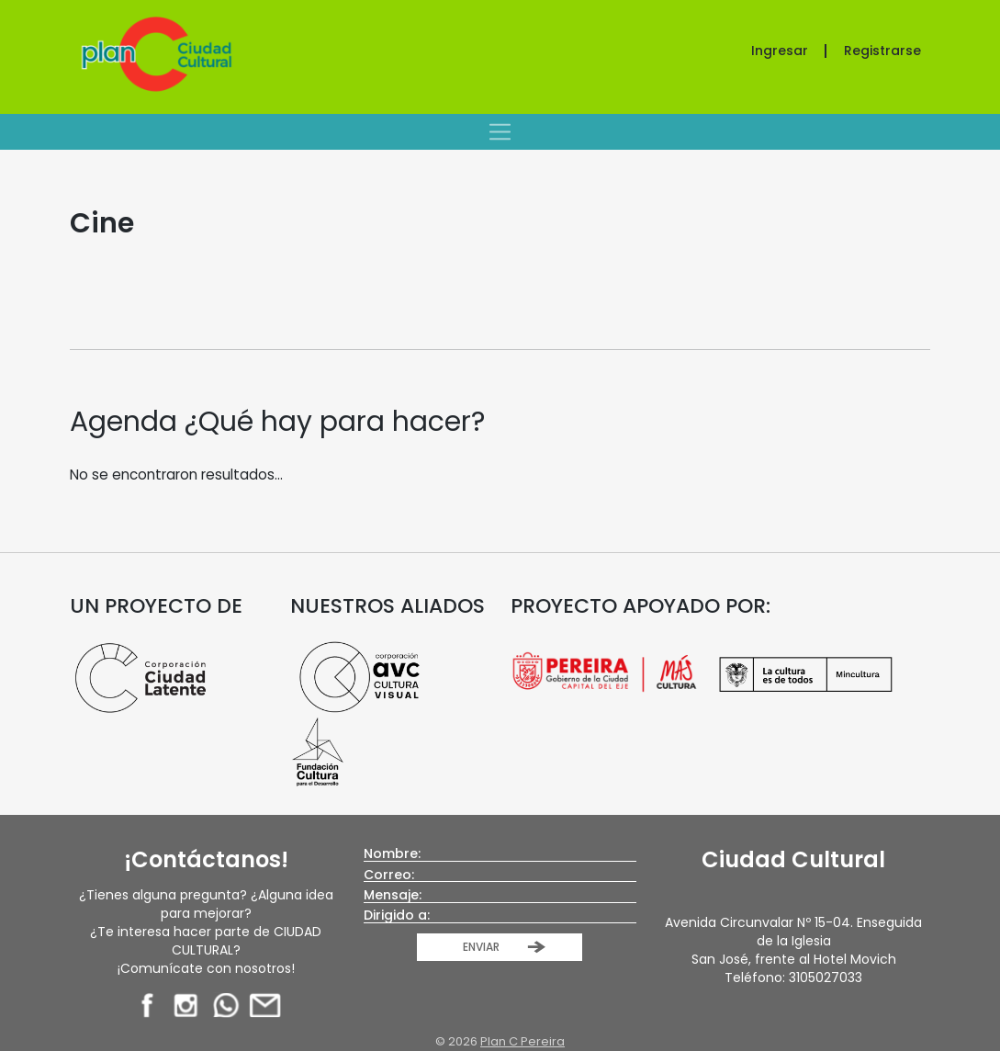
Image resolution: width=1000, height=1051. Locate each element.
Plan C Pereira (522, 1041)
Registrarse (882, 50)
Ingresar (779, 50)
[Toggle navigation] (500, 131)
